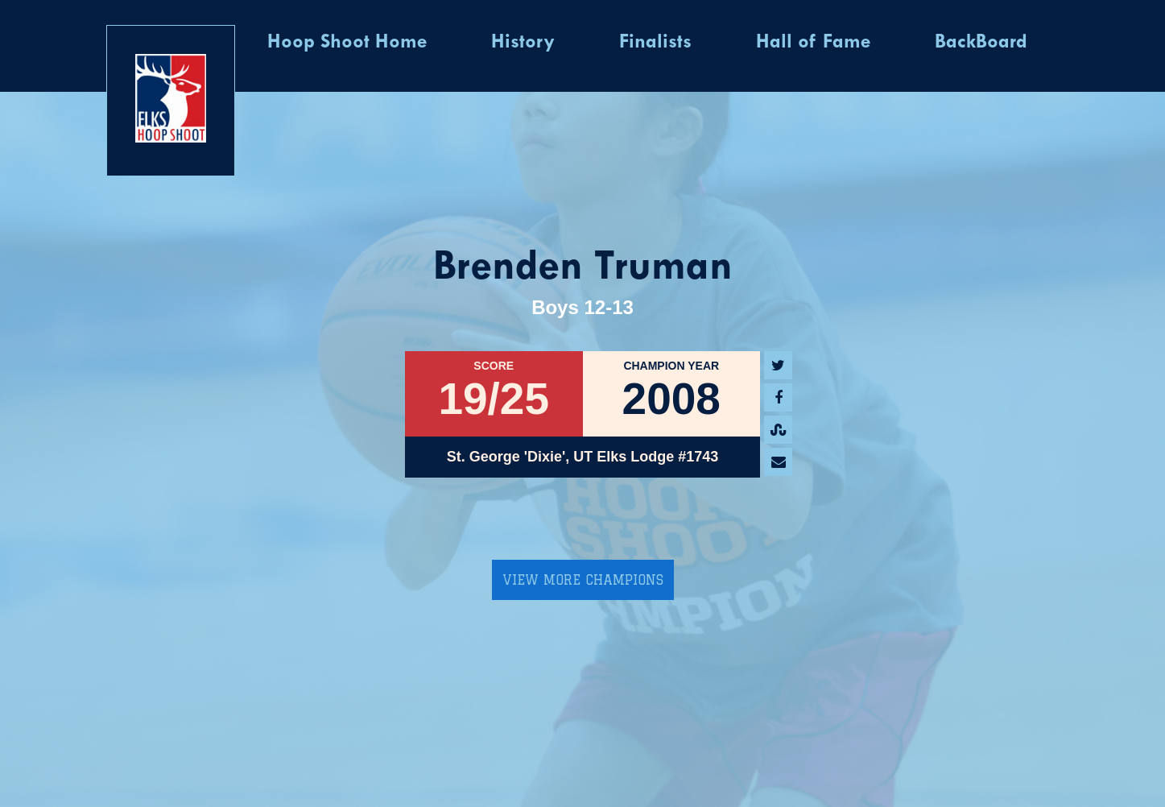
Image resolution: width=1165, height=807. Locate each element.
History (523, 43)
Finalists (655, 43)
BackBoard (981, 43)
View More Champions (582, 580)
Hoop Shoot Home (347, 43)
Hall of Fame (813, 43)
